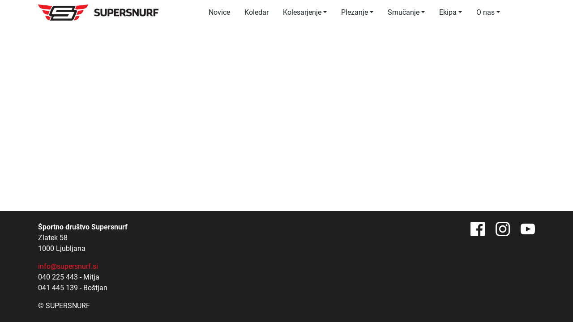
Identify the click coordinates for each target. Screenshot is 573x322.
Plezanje (354, 12)
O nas (485, 12)
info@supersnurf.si (68, 266)
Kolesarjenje (302, 12)
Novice (219, 12)
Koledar (256, 12)
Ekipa (448, 12)
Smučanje (403, 12)
